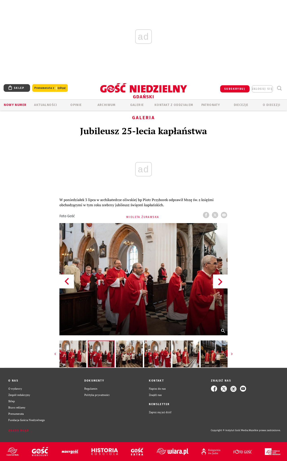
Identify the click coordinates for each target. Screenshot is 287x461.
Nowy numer (15, 105)
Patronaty (210, 105)
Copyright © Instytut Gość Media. (230, 430)
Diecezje (241, 105)
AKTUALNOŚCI (45, 105)
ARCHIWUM (107, 105)
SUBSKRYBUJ (234, 88)
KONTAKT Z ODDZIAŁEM (173, 105)
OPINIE (76, 105)
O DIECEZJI (271, 105)
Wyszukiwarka (279, 88)
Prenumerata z (50, 88)
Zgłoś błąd (18, 430)
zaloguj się (262, 88)
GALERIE (137, 105)
